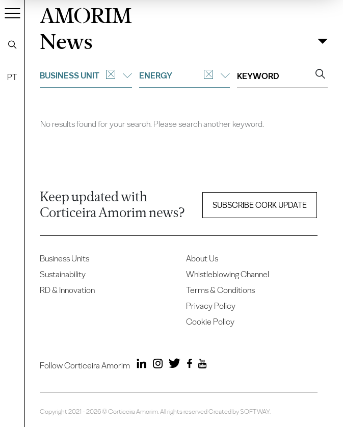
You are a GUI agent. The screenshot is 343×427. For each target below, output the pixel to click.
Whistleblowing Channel (227, 274)
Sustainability (63, 274)
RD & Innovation (67, 290)
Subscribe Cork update (260, 205)
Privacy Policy (210, 306)
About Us (202, 258)
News (66, 41)
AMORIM (86, 14)
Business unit (86, 75)
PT (12, 77)
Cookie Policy (210, 321)
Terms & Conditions (220, 290)
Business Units (64, 258)
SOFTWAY (255, 411)
